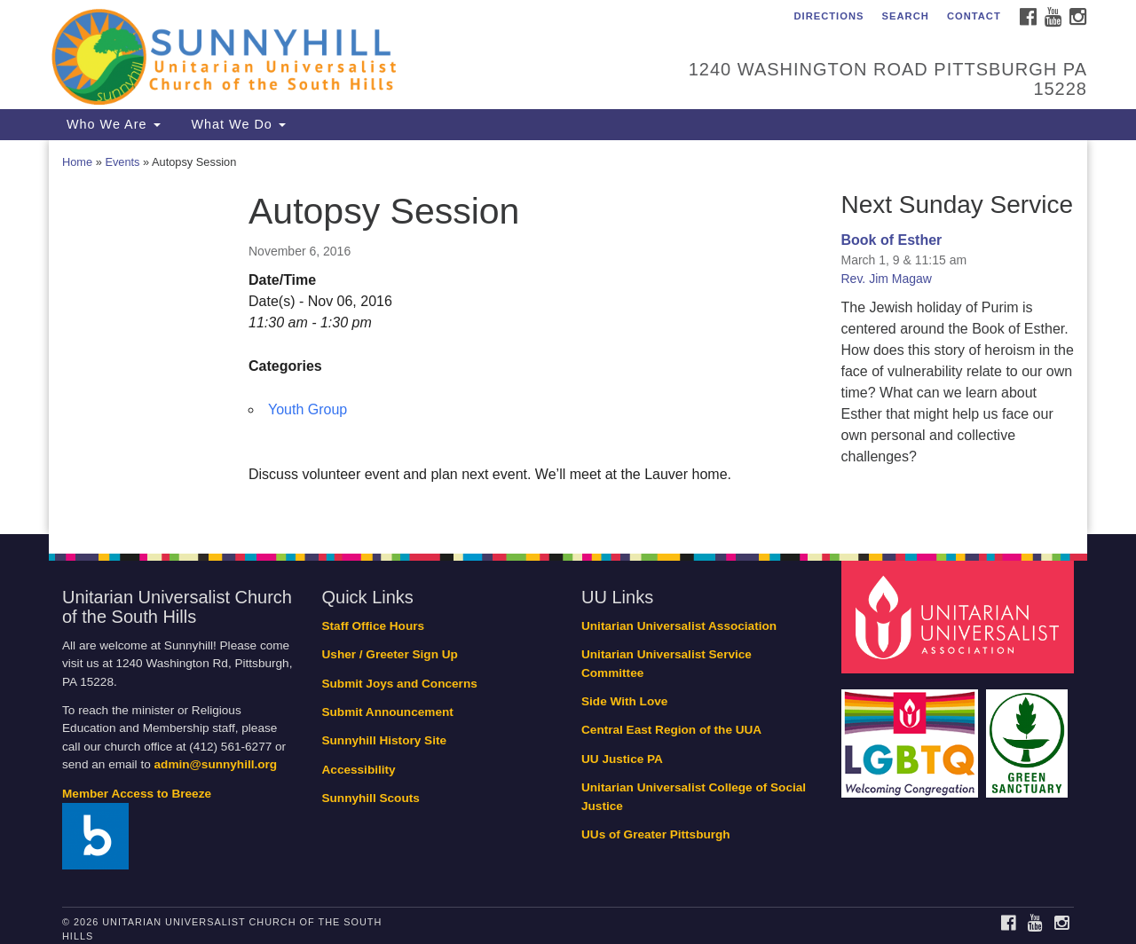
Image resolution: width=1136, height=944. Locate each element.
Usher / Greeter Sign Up (390, 654)
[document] (568, 337)
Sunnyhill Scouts (371, 798)
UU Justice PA (622, 759)
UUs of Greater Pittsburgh (655, 834)
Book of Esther (892, 240)
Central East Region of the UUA (671, 729)
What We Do (236, 124)
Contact (974, 16)
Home (77, 162)
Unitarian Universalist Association (679, 626)
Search (905, 16)
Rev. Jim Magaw (886, 278)
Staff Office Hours (373, 626)
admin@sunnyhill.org (216, 764)
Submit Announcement (388, 712)
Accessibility (359, 769)
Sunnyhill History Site (384, 740)
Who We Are (111, 124)
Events (122, 162)
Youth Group (307, 409)
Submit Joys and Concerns (399, 683)
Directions (828, 16)
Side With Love (624, 701)
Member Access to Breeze (136, 793)
